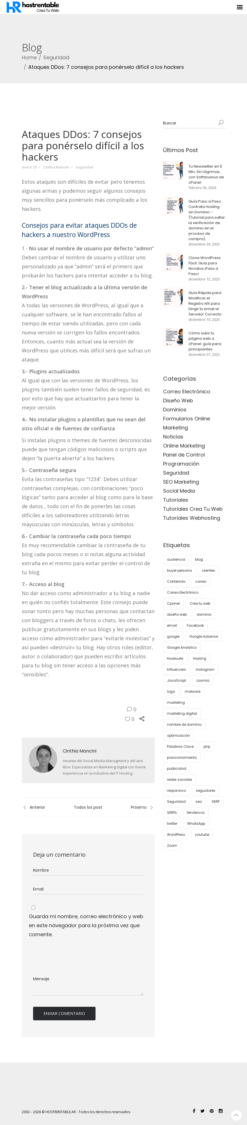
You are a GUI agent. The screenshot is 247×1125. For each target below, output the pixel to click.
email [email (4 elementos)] (172, 625)
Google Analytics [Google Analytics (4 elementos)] (182, 647)
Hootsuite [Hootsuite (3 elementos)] (175, 658)
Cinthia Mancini (56, 167)
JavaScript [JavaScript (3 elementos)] (176, 680)
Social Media (179, 490)
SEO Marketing (181, 481)
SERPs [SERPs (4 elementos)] (172, 812)
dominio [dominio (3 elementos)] (204, 614)
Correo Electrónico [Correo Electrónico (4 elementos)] (182, 592)
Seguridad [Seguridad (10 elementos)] (176, 801)
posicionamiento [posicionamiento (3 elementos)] (182, 757)
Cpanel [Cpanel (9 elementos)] (173, 603)
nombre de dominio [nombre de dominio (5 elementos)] (184, 724)
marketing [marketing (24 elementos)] (176, 702)
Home (29, 57)
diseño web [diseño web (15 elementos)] (177, 614)
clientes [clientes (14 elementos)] (208, 570)
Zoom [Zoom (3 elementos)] (172, 845)
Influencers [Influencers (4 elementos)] (176, 669)
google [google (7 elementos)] (173, 636)
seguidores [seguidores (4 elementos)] (205, 790)
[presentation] (72, 957)
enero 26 (29, 167)
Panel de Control (184, 454)
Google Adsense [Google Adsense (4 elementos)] (203, 636)
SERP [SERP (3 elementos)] (216, 801)
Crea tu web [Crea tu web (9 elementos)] (200, 603)
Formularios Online (186, 418)
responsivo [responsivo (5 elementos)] (176, 790)
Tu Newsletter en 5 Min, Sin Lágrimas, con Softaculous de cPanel (206, 174)
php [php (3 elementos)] (206, 746)
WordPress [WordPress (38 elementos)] (176, 834)
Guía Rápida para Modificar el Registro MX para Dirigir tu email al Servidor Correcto (205, 303)
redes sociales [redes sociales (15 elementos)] (179, 779)
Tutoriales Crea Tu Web (193, 508)
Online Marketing (184, 445)
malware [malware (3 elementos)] (192, 691)
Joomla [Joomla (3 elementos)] (202, 680)
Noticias (173, 436)
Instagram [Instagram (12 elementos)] (205, 669)
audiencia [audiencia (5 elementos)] (176, 559)
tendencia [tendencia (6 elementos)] (196, 812)
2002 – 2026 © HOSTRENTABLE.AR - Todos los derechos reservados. (76, 1111)
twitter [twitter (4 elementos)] (172, 823)
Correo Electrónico (186, 391)
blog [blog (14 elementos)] (199, 559)
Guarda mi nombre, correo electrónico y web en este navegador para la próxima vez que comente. (86, 925)
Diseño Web (178, 400)
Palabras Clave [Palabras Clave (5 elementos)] (180, 746)
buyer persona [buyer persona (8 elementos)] (179, 570)
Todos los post (88, 807)
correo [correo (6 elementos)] (200, 581)
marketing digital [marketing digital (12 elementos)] (182, 713)
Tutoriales (175, 499)
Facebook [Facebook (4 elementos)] (195, 625)
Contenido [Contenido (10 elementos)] (176, 581)
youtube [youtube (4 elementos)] (202, 834)
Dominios (175, 409)
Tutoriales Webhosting (191, 517)
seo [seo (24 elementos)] (199, 801)
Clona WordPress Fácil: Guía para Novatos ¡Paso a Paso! (204, 266)
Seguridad (56, 57)
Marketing (175, 427)
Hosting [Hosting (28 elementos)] (199, 658)
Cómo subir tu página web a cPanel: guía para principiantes (204, 341)
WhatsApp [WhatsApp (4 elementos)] (196, 823)
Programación (181, 463)
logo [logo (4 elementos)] (171, 691)
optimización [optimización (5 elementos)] (178, 735)
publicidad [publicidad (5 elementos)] (176, 768)
